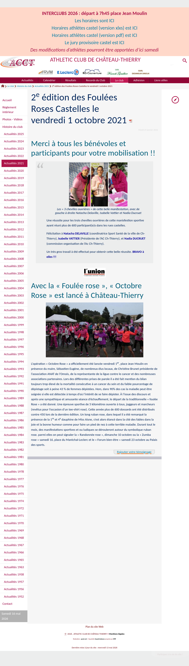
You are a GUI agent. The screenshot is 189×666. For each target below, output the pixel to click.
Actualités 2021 (42, 86)
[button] (184, 61)
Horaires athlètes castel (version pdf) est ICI (94, 35)
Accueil (7, 100)
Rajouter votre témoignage (134, 452)
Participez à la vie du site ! (170, 655)
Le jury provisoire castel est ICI (94, 43)
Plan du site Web (94, 627)
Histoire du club (24, 86)
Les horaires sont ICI (94, 21)
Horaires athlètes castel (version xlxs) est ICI (94, 28)
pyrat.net (84, 640)
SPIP (114, 640)
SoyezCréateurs (100, 640)
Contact (7, 604)
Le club (10, 86)
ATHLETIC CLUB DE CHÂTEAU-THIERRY (95, 59)
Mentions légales (116, 634)
